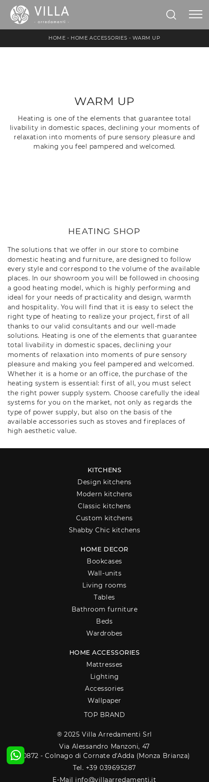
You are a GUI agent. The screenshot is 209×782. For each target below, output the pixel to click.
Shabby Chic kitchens (105, 530)
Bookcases (104, 561)
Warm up (147, 38)
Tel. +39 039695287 (104, 768)
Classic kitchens (104, 506)
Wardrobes (104, 633)
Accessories (104, 689)
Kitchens (104, 470)
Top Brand (104, 715)
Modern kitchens (104, 494)
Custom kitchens (104, 518)
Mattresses (104, 664)
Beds (104, 621)
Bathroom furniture (105, 609)
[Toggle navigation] (195, 14)
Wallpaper (104, 701)
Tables (104, 597)
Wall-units (105, 573)
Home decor (104, 549)
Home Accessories (99, 38)
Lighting (104, 677)
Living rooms (104, 585)
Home (56, 38)
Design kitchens (104, 482)
